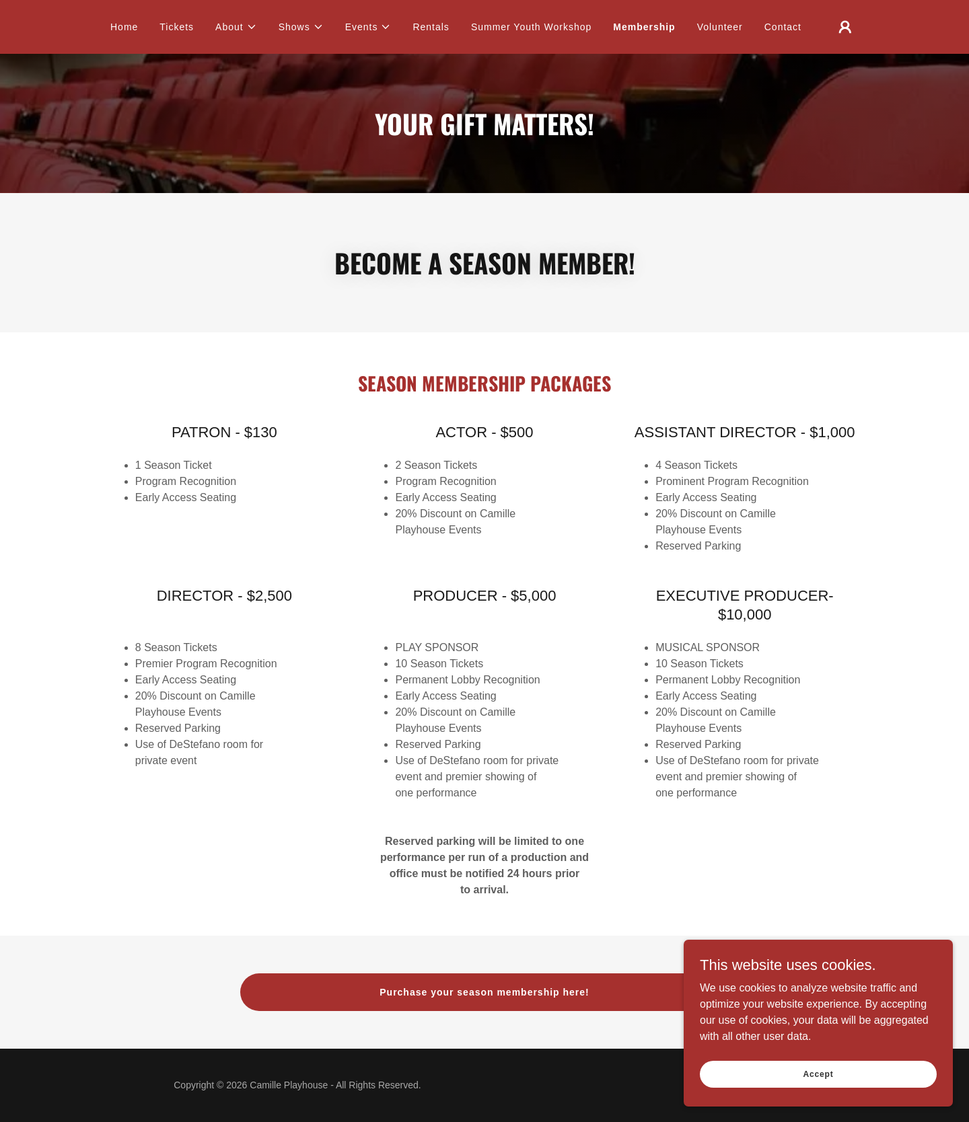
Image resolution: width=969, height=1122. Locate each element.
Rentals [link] (430, 27)
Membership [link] (644, 27)
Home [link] (124, 27)
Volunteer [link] (720, 27)
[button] (236, 27)
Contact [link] (782, 27)
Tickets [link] (176, 27)
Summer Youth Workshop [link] (531, 27)
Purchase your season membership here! (484, 992)
